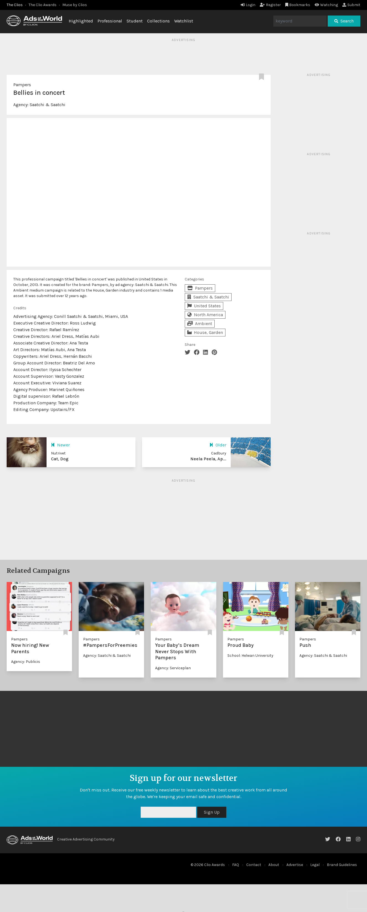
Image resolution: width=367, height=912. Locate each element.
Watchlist (183, 21)
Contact (253, 864)
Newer (60, 445)
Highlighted (81, 21)
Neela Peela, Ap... (208, 458)
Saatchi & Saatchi (47, 104)
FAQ (235, 864)
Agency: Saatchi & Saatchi (107, 655)
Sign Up (212, 812)
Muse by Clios (74, 4)
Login (248, 4)
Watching (326, 4)
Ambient (199, 323)
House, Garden (205, 332)
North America (205, 314)
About (273, 864)
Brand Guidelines (342, 864)
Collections (158, 21)
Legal (315, 864)
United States (204, 305)
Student (135, 21)
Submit (351, 4)
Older (217, 445)
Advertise (294, 864)
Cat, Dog (59, 458)
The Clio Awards (43, 4)
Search (344, 21)
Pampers (22, 84)
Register (270, 4)
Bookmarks (297, 4)
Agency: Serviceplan (173, 668)
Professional (109, 21)
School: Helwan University (250, 655)
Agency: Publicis (25, 661)
